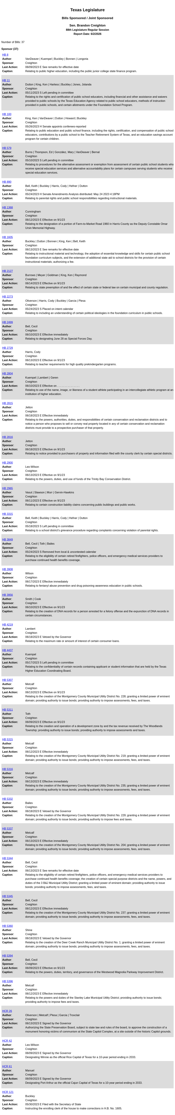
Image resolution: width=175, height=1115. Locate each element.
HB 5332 (7, 798)
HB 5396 (7, 981)
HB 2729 (7, 347)
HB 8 (5, 54)
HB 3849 (7, 539)
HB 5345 (7, 896)
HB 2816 (7, 437)
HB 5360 (7, 926)
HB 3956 (7, 594)
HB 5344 (7, 858)
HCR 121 (8, 1092)
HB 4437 (7, 650)
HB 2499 (7, 322)
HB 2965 (7, 488)
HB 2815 (7, 403)
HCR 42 (7, 1040)
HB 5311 (7, 709)
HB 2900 (7, 462)
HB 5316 (7, 769)
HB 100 (6, 114)
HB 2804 (7, 373)
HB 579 (6, 148)
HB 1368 (7, 207)
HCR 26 (7, 1011)
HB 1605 (7, 237)
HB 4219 (7, 624)
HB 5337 (7, 828)
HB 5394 (7, 955)
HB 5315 (7, 739)
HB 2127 (7, 271)
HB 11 (6, 80)
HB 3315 (7, 513)
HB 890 (6, 181)
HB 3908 (7, 569)
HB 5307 (7, 680)
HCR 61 (7, 1066)
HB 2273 (7, 296)
